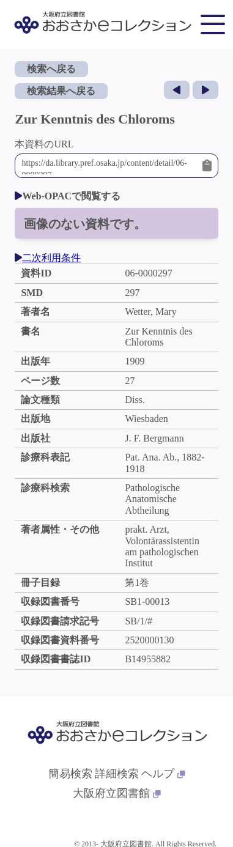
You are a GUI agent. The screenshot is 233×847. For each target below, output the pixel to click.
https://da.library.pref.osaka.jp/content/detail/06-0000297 (108, 165)
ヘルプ (163, 773)
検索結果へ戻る (61, 91)
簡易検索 (70, 773)
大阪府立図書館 (117, 793)
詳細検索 (117, 773)
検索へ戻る (51, 69)
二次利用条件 (48, 258)
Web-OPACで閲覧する (67, 196)
